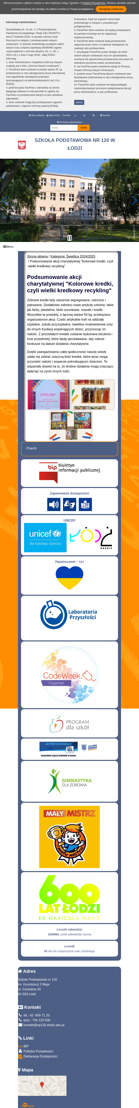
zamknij (79, 102)
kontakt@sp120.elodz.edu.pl (41, 1025)
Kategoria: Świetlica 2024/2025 (73, 256)
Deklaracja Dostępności (38, 1056)
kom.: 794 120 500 (34, 1020)
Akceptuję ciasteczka (111, 9)
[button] (4, 200)
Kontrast (105, 115)
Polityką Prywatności (94, 2)
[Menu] (69, 246)
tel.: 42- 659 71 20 (33, 1015)
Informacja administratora (69, 122)
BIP (23, 1046)
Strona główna (36, 115)
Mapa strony (53, 115)
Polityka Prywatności (35, 1051)
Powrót (31, 448)
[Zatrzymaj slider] (69, 238)
